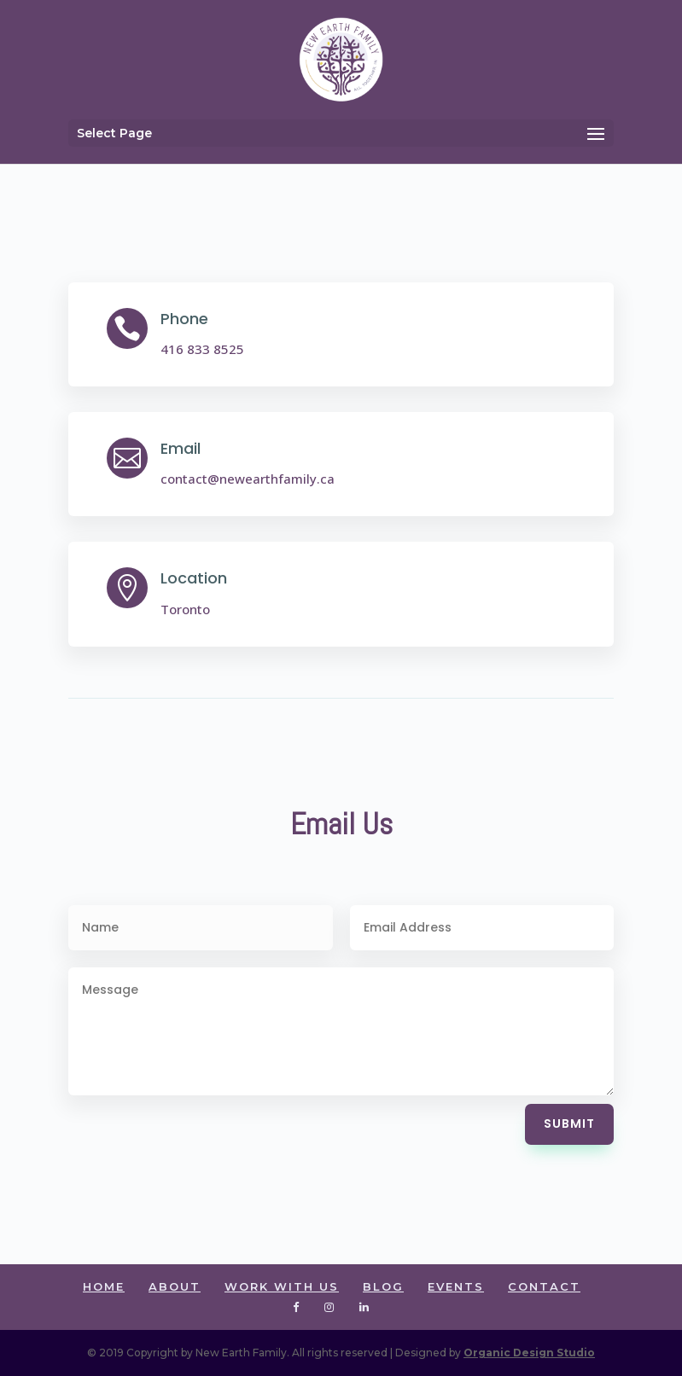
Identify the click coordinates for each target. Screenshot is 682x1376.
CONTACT (544, 1286)
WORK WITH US (281, 1286)
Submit (569, 1123)
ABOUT (175, 1286)
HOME (104, 1286)
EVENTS (456, 1286)
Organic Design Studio (529, 1352)
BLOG (383, 1286)
